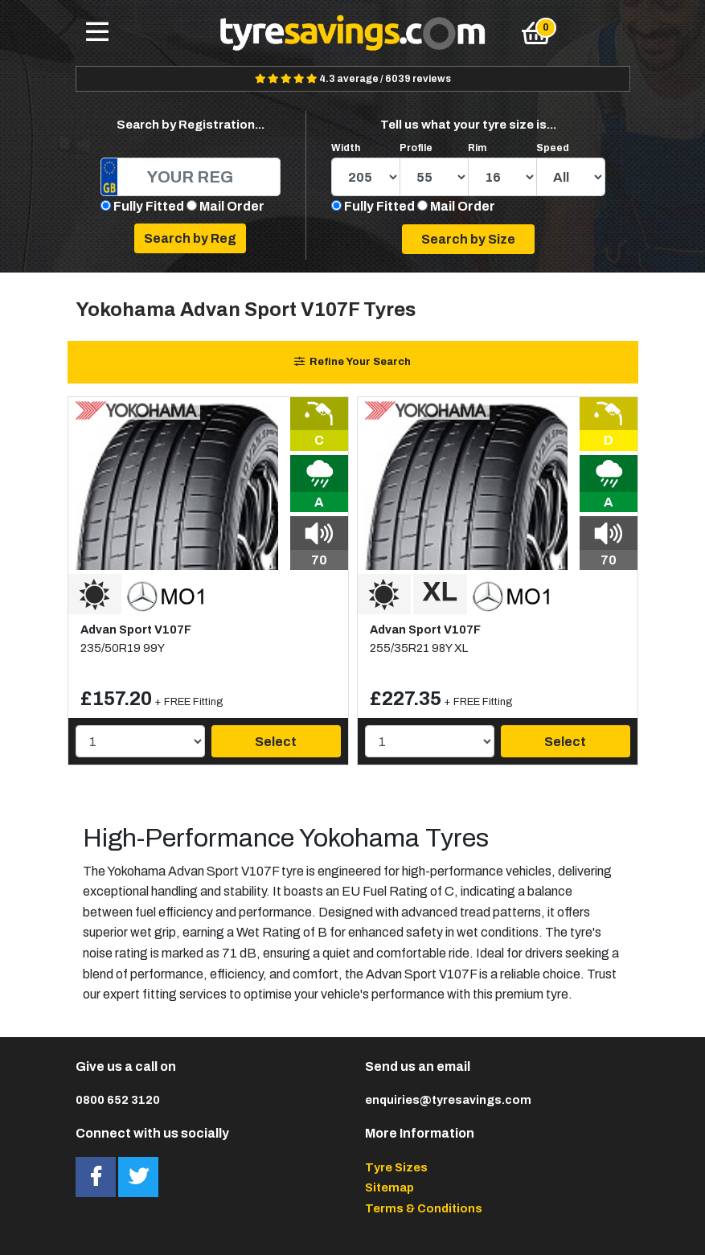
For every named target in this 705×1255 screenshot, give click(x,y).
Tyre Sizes (396, 1167)
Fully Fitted (148, 206)
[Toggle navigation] (97, 33)
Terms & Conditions (423, 1208)
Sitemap (389, 1187)
